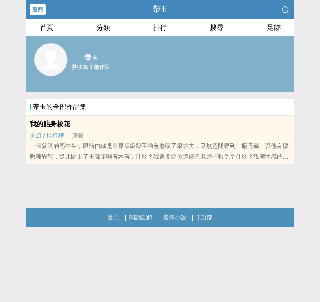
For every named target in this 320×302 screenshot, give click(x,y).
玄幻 (36, 135)
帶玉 (160, 9)
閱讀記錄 (141, 217)
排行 (160, 27)
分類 (103, 27)
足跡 (274, 27)
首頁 (46, 27)
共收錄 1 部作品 (91, 67)
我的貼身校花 (50, 124)
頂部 (204, 217)
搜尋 (216, 27)
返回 (37, 9)
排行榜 (55, 135)
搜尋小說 (174, 217)
